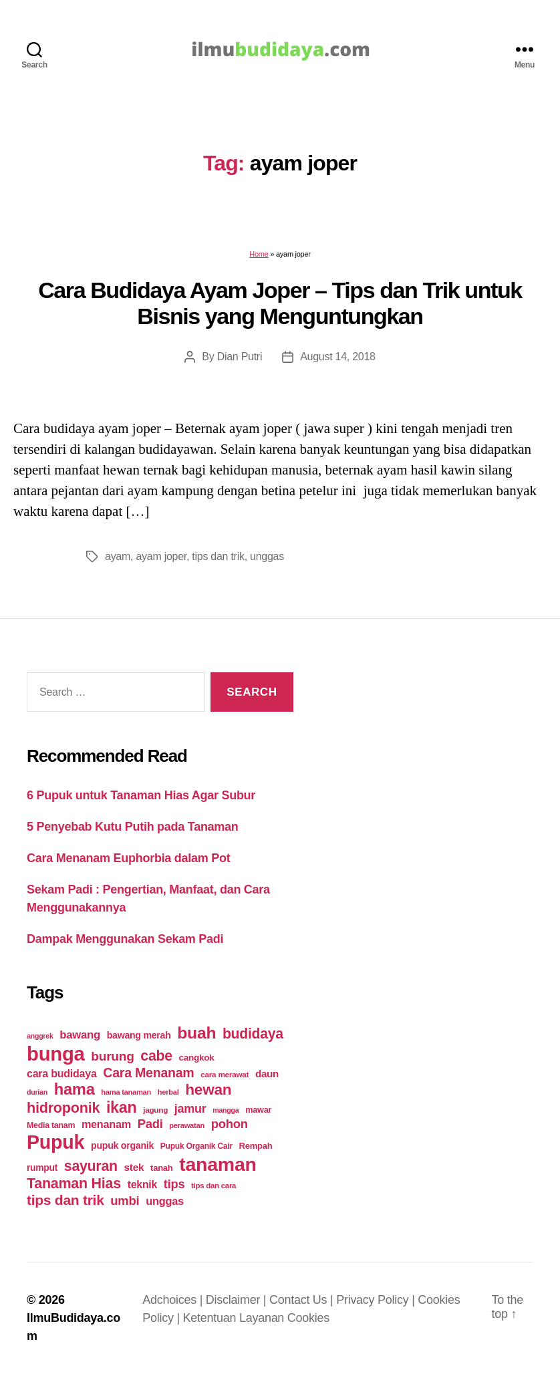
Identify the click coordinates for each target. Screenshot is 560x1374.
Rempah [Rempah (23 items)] (256, 1146)
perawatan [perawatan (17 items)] (186, 1125)
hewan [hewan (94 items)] (208, 1089)
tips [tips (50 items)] (174, 1184)
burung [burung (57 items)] (112, 1056)
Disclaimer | (237, 1300)
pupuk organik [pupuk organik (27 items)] (122, 1145)
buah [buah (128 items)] (196, 1033)
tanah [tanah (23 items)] (161, 1168)
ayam (117, 556)
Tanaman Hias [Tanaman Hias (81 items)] (74, 1184)
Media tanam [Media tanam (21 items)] (51, 1125)
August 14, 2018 (338, 356)
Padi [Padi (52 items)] (150, 1124)
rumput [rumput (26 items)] (42, 1167)
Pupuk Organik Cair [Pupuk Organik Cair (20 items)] (196, 1146)
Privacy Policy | (377, 1300)
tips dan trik (218, 556)
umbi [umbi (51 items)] (124, 1201)
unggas (267, 556)
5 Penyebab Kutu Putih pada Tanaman (133, 826)
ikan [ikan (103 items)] (121, 1107)
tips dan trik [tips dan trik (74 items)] (65, 1200)
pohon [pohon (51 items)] (229, 1124)
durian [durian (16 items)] (37, 1092)
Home (258, 254)
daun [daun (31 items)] (267, 1073)
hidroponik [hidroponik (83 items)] (63, 1107)
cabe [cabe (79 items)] (156, 1056)
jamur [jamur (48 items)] (190, 1108)
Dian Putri (240, 356)
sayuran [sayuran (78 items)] (91, 1166)
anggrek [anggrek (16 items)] (40, 1036)
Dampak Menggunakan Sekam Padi (125, 939)
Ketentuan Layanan (235, 1318)
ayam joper (161, 556)
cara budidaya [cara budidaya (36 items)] (62, 1073)
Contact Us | (302, 1300)
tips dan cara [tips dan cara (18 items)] (213, 1186)
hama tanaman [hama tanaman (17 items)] (126, 1092)
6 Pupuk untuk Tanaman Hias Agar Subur (141, 795)
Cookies (308, 1318)
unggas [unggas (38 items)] (165, 1201)
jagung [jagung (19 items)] (155, 1109)
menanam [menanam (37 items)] (106, 1124)
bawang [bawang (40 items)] (79, 1034)
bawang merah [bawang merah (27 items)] (139, 1035)
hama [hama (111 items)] (74, 1089)
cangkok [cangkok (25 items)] (197, 1058)
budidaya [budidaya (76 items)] (253, 1033)
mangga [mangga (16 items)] (226, 1110)
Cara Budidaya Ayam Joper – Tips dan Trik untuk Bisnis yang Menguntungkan (280, 303)
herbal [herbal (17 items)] (168, 1092)
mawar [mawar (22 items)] (258, 1110)
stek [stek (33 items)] (134, 1167)
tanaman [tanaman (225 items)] (217, 1164)
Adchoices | (174, 1300)
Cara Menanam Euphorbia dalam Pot (128, 858)
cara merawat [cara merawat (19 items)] (224, 1074)
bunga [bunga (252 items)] (56, 1054)
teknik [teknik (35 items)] (142, 1184)
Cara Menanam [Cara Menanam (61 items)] (148, 1072)
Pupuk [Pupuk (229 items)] (55, 1142)
